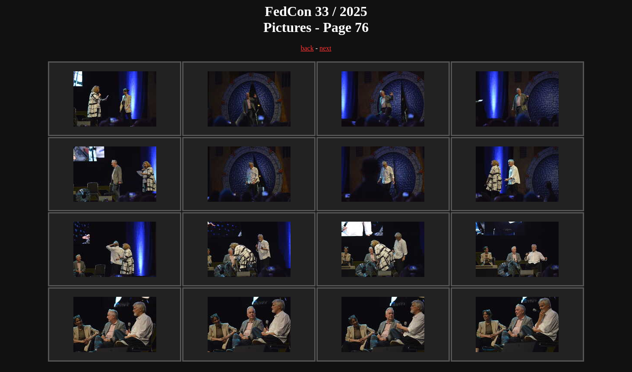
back (306, 48)
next (325, 48)
